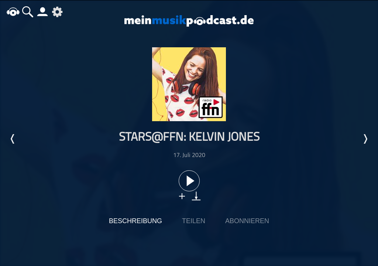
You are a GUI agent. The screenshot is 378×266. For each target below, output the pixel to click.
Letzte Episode (12, 138)
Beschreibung (135, 221)
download (196, 196)
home (13, 11)
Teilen (193, 221)
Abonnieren (247, 221)
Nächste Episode (365, 138)
